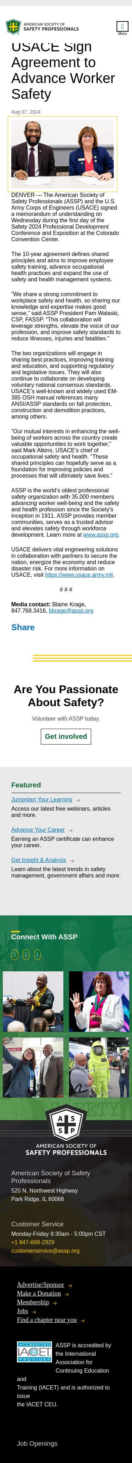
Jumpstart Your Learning (41, 800)
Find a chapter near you (47, 1319)
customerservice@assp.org (45, 1251)
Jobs (22, 1311)
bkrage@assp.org (71, 611)
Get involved (66, 736)
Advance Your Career (38, 830)
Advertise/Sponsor (40, 1284)
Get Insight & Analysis (38, 860)
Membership (33, 1302)
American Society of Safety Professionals (43, 28)
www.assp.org (101, 535)
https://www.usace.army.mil (79, 575)
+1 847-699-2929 (32, 1242)
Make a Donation (39, 1293)
